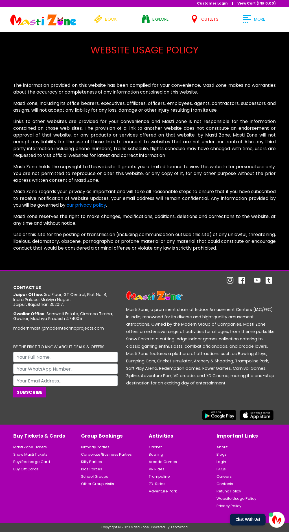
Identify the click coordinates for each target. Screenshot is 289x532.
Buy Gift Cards (26, 469)
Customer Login (212, 3)
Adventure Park (163, 491)
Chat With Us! (247, 519)
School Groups (94, 476)
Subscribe (30, 392)
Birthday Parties (95, 447)
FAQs (221, 469)
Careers (224, 476)
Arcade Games (163, 461)
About (221, 447)
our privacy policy (86, 205)
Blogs (221, 454)
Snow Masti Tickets (30, 454)
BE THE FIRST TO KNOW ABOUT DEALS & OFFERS (58, 347)
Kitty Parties (91, 461)
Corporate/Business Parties (106, 454)
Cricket (155, 447)
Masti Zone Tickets (30, 447)
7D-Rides (157, 483)
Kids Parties (91, 469)
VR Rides (157, 469)
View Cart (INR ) (256, 3)
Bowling (156, 454)
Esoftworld (179, 527)
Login (221, 461)
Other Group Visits (97, 483)
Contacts (224, 483)
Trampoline (159, 476)
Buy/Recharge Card (31, 461)
